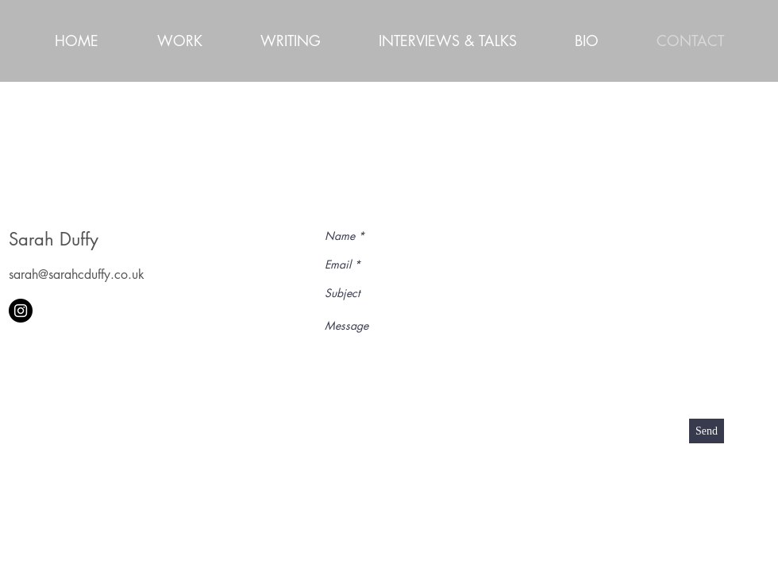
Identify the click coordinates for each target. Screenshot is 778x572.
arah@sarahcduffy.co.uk (78, 274)
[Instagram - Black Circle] (21, 311)
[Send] (706, 431)
